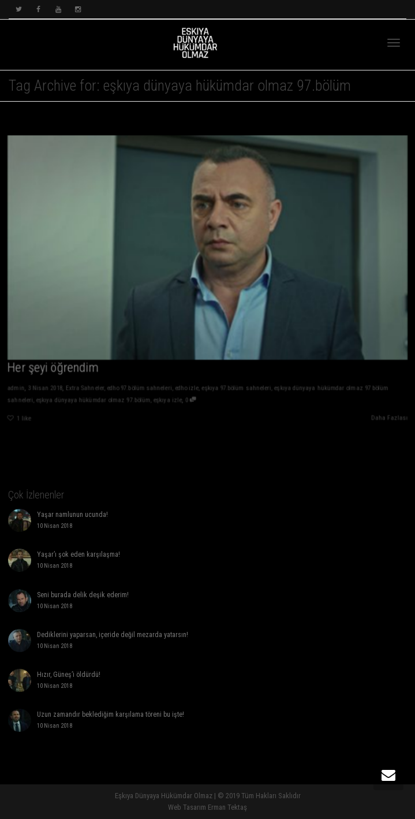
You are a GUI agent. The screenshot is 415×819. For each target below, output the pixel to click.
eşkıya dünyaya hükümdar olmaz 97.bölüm (89, 403)
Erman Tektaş (227, 807)
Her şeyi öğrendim (49, 370)
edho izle (186, 390)
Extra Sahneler (81, 390)
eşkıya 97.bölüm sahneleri (237, 390)
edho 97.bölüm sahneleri (137, 390)
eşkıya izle (166, 403)
